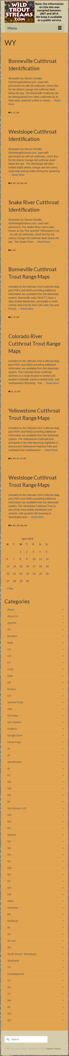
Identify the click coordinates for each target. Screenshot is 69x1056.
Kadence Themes (54, 1049)
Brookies (12, 636)
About (10, 609)
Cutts (10, 669)
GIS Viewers (14, 722)
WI (8, 1007)
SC (9, 934)
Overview (12, 907)
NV (18, 459)
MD (9, 788)
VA (9, 987)
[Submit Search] (7, 1039)
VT (9, 993)
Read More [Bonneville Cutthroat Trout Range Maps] (27, 308)
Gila (9, 708)
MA (9, 781)
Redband (12, 920)
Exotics (11, 689)
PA (9, 914)
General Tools (15, 702)
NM (9, 867)
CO (11, 392)
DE (9, 682)
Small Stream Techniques (21, 954)
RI (8, 927)
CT (9, 662)
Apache (11, 622)
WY (17, 113)
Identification (14, 761)
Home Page (14, 742)
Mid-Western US (16, 808)
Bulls (10, 642)
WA (21, 183)
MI (8, 801)
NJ (8, 861)
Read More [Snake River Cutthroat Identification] (44, 241)
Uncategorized (15, 973)
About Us (12, 616)
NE (9, 848)
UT (14, 113)
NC (9, 841)
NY (9, 881)
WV (9, 1013)
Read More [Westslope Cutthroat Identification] (18, 174)
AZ (9, 629)
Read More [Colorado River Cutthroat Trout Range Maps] (52, 383)
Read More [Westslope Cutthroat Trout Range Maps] (37, 517)
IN (8, 768)
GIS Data (12, 715)
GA (9, 695)
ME (9, 795)
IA (8, 748)
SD (9, 947)
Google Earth (15, 735)
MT (14, 183)
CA (9, 649)
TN (9, 967)
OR (18, 183)
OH (9, 887)
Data (10, 675)
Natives (11, 834)
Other (10, 901)
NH (9, 854)
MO (9, 821)
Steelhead (13, 960)
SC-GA (11, 940)
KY (9, 775)
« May (9, 588)
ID (11, 113)
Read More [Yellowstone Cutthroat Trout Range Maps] (51, 450)
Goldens (12, 728)
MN (9, 814)
